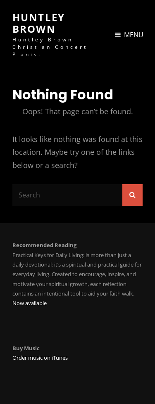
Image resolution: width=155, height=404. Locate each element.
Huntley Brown (38, 23)
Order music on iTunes (40, 357)
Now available (29, 303)
